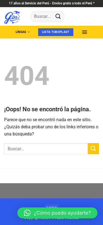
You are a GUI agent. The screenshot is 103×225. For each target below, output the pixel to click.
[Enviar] (57, 16)
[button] (84, 32)
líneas (23, 32)
